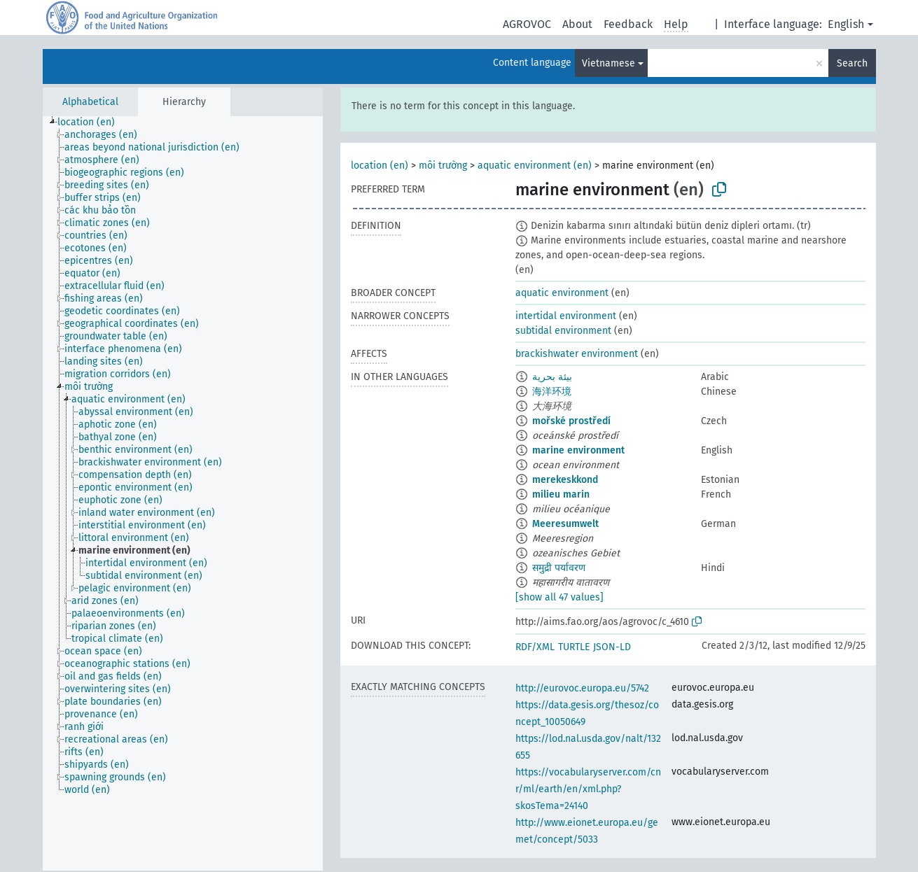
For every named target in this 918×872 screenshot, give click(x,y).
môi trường (443, 165)
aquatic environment (561, 293)
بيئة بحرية (552, 377)
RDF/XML (535, 647)
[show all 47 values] (559, 597)
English (846, 24)
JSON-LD (612, 647)
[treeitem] (92, 122)
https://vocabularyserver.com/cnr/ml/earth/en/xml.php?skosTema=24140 (588, 789)
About (577, 24)
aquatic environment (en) (535, 165)
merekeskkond (565, 480)
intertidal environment (565, 316)
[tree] (183, 493)
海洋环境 (551, 392)
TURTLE (574, 647)
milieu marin (561, 494)
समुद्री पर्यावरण (558, 568)
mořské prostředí (571, 421)
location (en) (379, 165)
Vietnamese (608, 63)
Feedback (628, 24)
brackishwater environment (576, 354)
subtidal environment (563, 331)
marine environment (578, 450)
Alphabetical (90, 102)
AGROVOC (527, 24)
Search (852, 63)
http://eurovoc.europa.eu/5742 (582, 688)
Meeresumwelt (565, 524)
